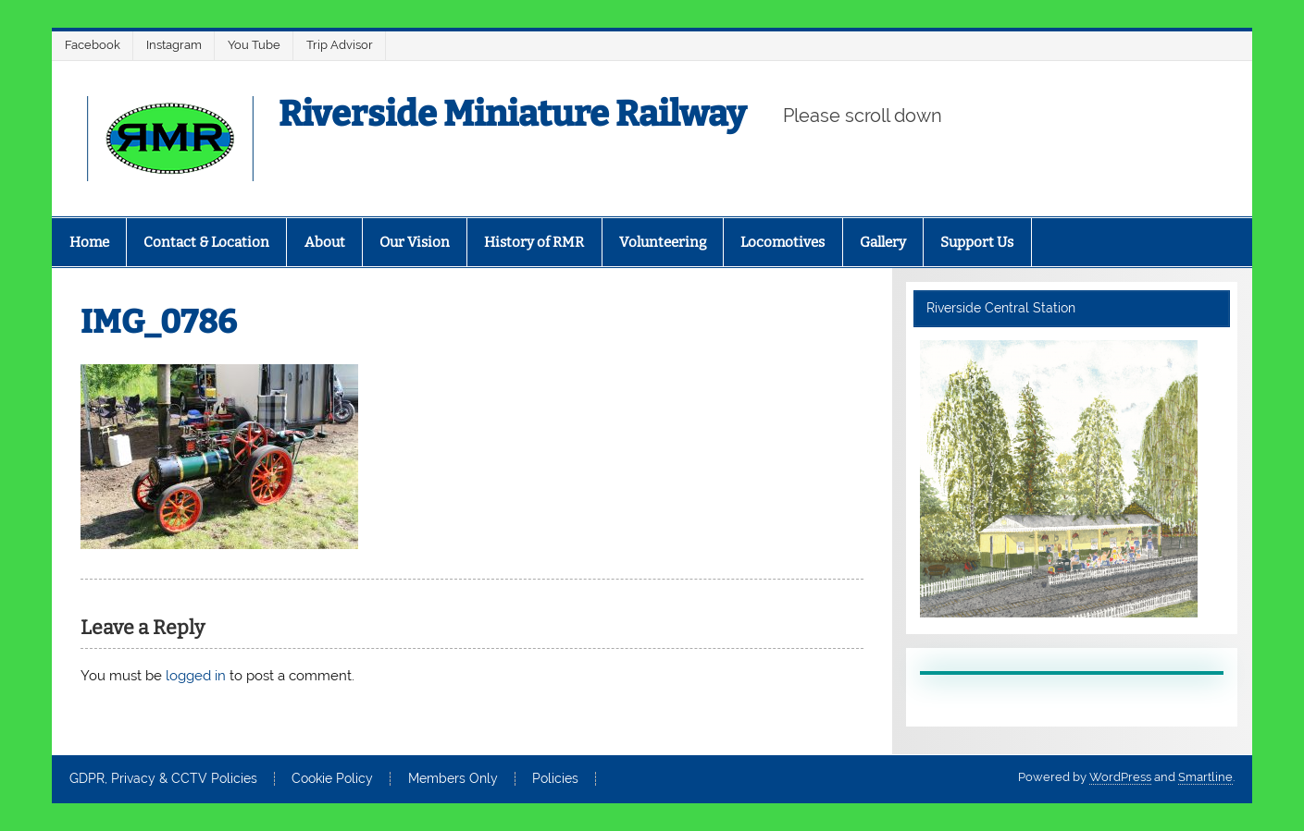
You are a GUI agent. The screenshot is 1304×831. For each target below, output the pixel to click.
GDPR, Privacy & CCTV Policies (163, 779)
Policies (555, 779)
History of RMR (534, 242)
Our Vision (414, 242)
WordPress (1120, 777)
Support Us (976, 242)
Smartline (1205, 777)
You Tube (254, 45)
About (324, 242)
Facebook (92, 45)
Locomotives (782, 242)
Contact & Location (206, 242)
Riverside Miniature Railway (512, 113)
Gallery (883, 242)
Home (89, 242)
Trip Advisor (339, 45)
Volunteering (662, 242)
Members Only (453, 779)
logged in (196, 675)
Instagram (174, 45)
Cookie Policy (332, 779)
